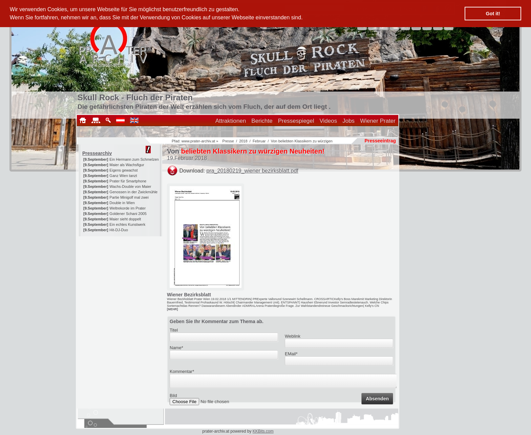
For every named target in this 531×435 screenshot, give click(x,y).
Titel (174, 330)
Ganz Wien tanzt (123, 176)
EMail (291, 353)
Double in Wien (122, 203)
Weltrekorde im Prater (127, 208)
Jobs (348, 121)
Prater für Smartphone (127, 181)
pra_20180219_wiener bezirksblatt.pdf (252, 171)
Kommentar (182, 371)
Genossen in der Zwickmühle (133, 192)
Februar (259, 141)
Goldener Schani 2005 (127, 214)
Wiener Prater (378, 121)
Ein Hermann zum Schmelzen (134, 159)
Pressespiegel (296, 121)
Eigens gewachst (123, 170)
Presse (228, 141)
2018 (243, 141)
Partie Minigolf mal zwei (129, 197)
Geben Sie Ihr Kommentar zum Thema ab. (216, 321)
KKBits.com (263, 431)
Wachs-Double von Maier (130, 186)
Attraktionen (230, 121)
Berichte (261, 121)
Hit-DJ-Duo (118, 230)
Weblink (292, 336)
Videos (328, 121)
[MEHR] (172, 309)
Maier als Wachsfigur (126, 165)
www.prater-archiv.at (198, 141)
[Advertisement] (121, 278)
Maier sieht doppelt (125, 219)
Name (176, 347)
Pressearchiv (97, 153)
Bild (173, 397)
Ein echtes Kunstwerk (127, 224)
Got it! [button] (493, 13)
